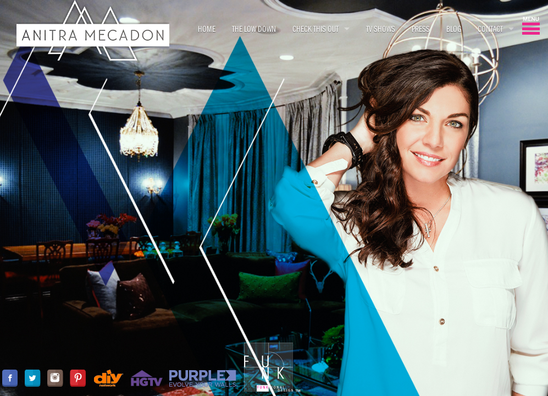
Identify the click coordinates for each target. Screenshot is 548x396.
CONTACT (490, 28)
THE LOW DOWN (254, 28)
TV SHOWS (380, 28)
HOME (206, 28)
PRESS (421, 28)
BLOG (453, 28)
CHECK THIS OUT (315, 28)
